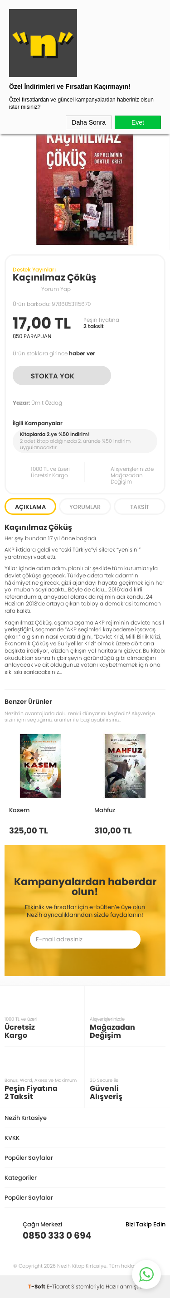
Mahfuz (104, 810)
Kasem (19, 810)
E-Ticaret (58, 1286)
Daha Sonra (89, 122)
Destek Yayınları (34, 269)
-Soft (37, 1286)
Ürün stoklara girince (54, 353)
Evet (137, 122)
